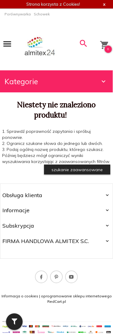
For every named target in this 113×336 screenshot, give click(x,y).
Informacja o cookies (20, 296)
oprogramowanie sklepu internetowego (76, 296)
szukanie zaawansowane (77, 169)
